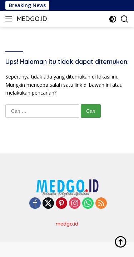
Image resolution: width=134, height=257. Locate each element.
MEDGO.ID (32, 19)
